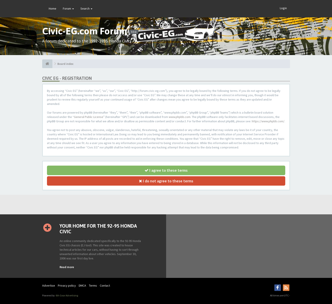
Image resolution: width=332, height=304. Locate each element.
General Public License (88, 117)
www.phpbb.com (179, 117)
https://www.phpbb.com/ (268, 121)
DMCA (82, 285)
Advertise (48, 285)
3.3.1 (133, 31)
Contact (105, 285)
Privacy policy (67, 285)
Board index (65, 64)
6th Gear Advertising (66, 295)
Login (283, 8)
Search (86, 8)
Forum (68, 8)
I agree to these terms (166, 170)
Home (52, 8)
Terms (93, 285)
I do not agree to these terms (166, 180)
